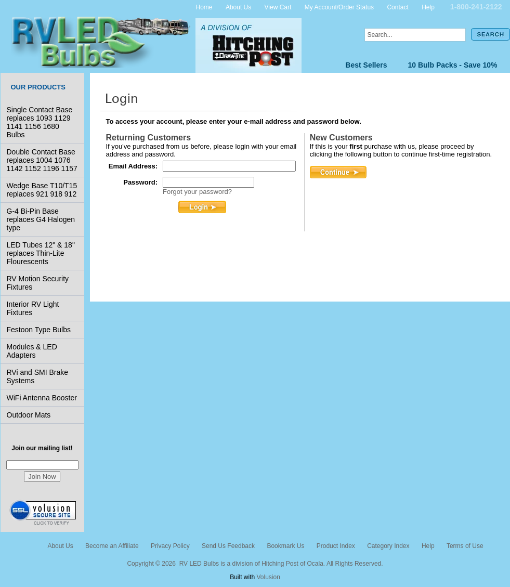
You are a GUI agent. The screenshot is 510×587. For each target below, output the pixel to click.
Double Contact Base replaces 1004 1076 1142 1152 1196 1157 (42, 160)
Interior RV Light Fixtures (33, 308)
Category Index (388, 546)
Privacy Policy (170, 546)
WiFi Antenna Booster (42, 398)
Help (428, 7)
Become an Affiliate (112, 546)
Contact (397, 7)
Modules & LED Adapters (32, 351)
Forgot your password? (197, 191)
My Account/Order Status (339, 7)
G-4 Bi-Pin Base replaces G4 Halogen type (41, 219)
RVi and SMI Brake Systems (38, 376)
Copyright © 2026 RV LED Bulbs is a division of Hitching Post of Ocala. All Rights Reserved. (255, 563)
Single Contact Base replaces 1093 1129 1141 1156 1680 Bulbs (40, 122)
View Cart (278, 7)
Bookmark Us (285, 546)
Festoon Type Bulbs (39, 329)
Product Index (336, 546)
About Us (238, 7)
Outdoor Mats (29, 415)
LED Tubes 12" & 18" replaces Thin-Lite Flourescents (41, 253)
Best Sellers (366, 65)
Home (204, 7)
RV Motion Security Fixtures (38, 283)
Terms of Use (465, 546)
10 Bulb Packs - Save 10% (453, 65)
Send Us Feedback (228, 546)
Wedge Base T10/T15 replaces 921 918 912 (42, 189)
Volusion (268, 577)
